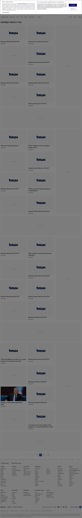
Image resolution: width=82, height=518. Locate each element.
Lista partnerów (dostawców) (42, 8)
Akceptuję (73, 5)
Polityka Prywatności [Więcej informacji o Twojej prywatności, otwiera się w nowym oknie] (5, 12)
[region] (41, 7)
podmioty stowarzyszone (22, 3)
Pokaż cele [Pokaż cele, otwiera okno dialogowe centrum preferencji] (73, 8)
